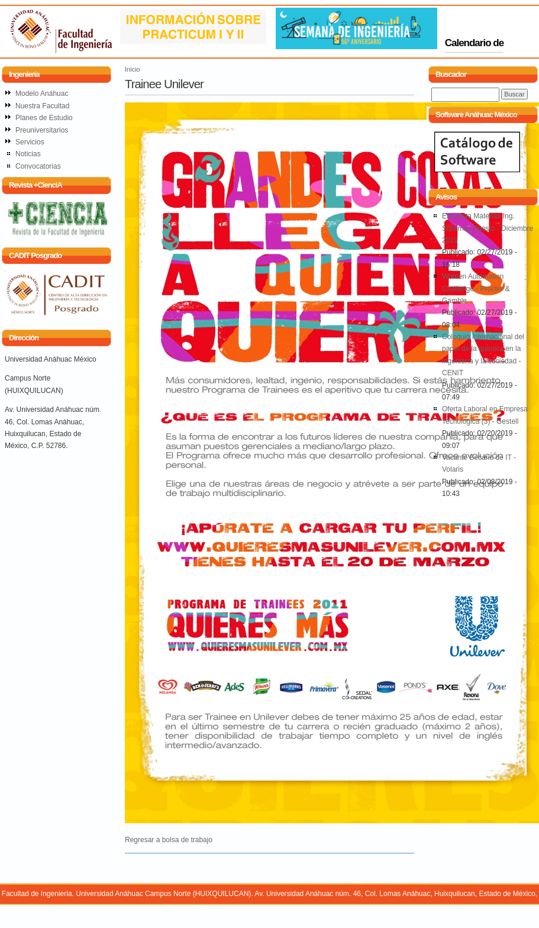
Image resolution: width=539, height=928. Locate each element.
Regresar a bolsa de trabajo (168, 840)
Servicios (29, 142)
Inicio (132, 69)
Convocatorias (38, 166)
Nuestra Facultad (42, 106)
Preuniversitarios (41, 130)
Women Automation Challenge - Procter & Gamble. (476, 288)
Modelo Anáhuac (41, 93)
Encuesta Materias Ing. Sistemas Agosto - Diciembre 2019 (487, 228)
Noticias (28, 154)
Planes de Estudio (44, 118)
